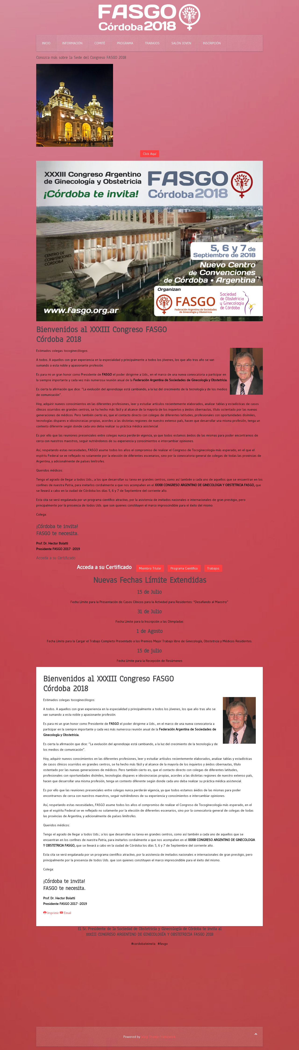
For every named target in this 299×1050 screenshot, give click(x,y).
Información (72, 43)
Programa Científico (184, 568)
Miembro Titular (150, 568)
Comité (99, 43)
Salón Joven (181, 43)
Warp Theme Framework (158, 1037)
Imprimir (51, 913)
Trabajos (152, 43)
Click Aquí (149, 154)
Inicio (46, 43)
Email (65, 913)
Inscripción (212, 43)
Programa (125, 43)
